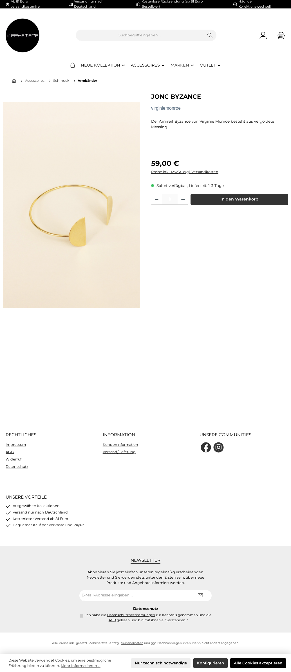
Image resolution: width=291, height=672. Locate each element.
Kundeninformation (120, 444)
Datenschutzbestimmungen (131, 615)
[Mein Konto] (263, 35)
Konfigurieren (210, 663)
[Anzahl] (170, 199)
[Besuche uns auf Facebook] (206, 447)
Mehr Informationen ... (80, 666)
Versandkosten (132, 643)
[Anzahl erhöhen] (183, 199)
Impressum (16, 444)
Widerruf (13, 459)
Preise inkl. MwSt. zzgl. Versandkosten (184, 172)
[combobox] (140, 35)
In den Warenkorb (239, 199)
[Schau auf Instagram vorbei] (218, 447)
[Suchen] (210, 35)
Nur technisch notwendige (161, 663)
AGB (10, 452)
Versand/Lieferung (119, 452)
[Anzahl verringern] (156, 199)
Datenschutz (17, 466)
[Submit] (200, 595)
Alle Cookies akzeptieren (258, 663)
